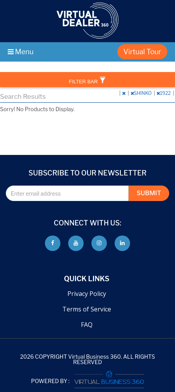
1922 (164, 93)
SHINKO (141, 93)
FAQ (87, 324)
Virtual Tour (142, 52)
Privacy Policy (86, 293)
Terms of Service (86, 309)
